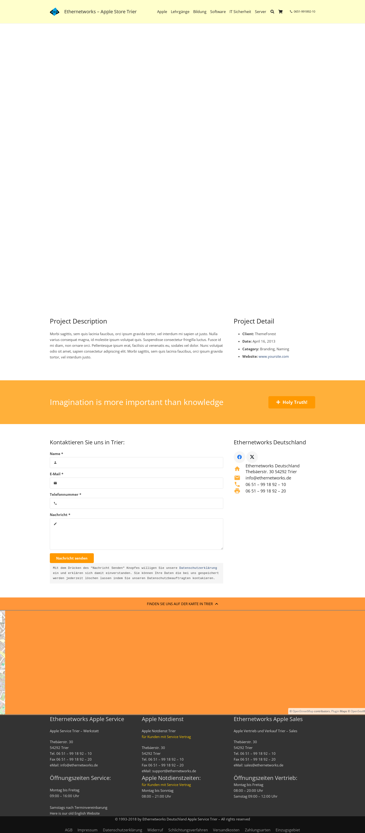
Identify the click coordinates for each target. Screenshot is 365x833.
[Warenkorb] (281, 11)
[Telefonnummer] (136, 503)
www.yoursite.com (274, 356)
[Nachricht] (136, 534)
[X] (252, 457)
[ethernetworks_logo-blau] (54, 12)
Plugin (335, 711)
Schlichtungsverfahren (188, 830)
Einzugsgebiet (288, 830)
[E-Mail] (136, 483)
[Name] (136, 462)
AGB (68, 830)
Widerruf (155, 830)
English (80, 813)
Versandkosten (226, 830)
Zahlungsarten (257, 830)
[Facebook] (239, 457)
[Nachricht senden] (72, 558)
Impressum (88, 830)
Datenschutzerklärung (198, 568)
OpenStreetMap (303, 711)
